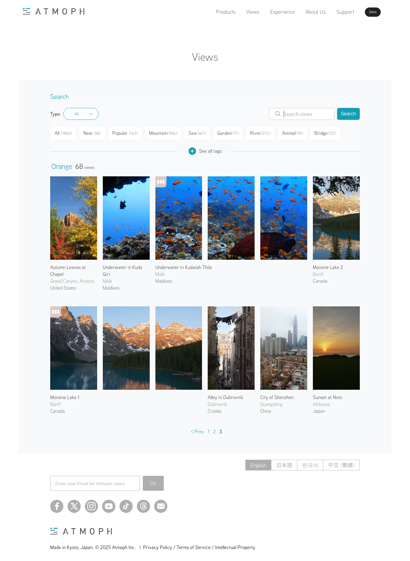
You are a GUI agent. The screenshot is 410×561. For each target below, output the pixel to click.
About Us (298, 11)
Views (235, 11)
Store (362, 12)
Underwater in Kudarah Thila (183, 265)
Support (328, 11)
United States (63, 285)
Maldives (111, 285)
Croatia (214, 409)
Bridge (332, 132)
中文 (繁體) (341, 462)
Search (348, 113)
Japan (319, 409)
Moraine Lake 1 (64, 395)
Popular (128, 132)
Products (208, 11)
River (265, 132)
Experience (265, 11)
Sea (201, 132)
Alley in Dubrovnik (225, 395)
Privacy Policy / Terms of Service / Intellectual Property (199, 545)
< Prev (197, 429)
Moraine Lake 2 (328, 265)
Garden (233, 132)
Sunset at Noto (327, 395)
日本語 (284, 462)
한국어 (310, 462)
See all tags (205, 148)
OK (153, 481)
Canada (320, 279)
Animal (298, 132)
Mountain (166, 132)
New (95, 132)
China (265, 409)
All (76, 114)
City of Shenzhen (277, 395)
